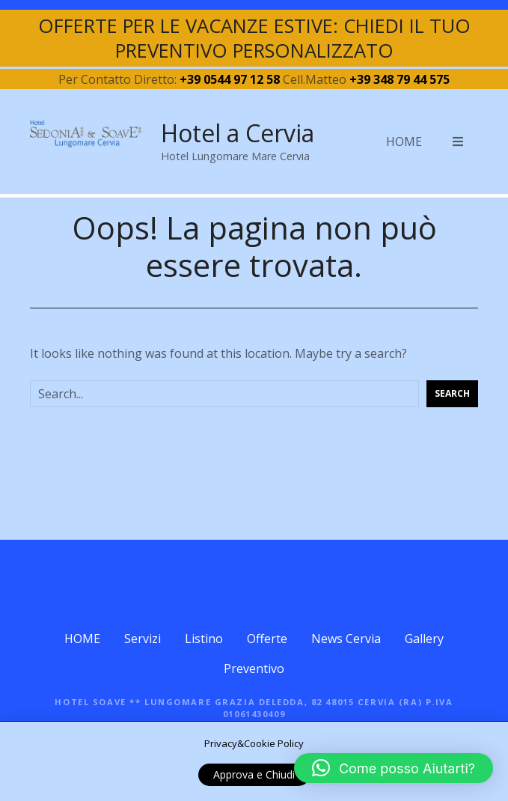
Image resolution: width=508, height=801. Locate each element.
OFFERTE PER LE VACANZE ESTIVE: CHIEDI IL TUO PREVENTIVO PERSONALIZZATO (254, 38)
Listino (204, 638)
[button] (393, 768)
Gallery (424, 638)
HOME (404, 141)
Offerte (267, 638)
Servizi (142, 638)
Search (452, 393)
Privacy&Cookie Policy (254, 743)
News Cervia (346, 638)
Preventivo (254, 668)
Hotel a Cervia (237, 133)
